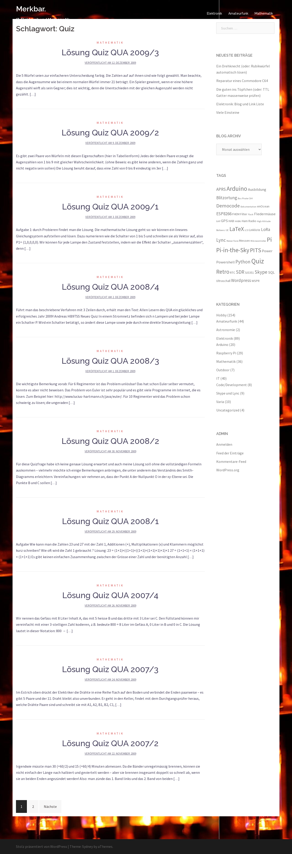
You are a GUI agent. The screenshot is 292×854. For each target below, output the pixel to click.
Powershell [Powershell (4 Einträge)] (225, 262)
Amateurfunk (238, 13)
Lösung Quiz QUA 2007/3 (110, 669)
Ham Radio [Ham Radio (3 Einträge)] (249, 221)
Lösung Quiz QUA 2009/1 (110, 206)
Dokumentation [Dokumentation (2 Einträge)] (248, 206)
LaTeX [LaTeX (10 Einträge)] (236, 229)
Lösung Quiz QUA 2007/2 (110, 743)
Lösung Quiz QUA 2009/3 (110, 52)
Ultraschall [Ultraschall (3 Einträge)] (223, 281)
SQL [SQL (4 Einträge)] (271, 272)
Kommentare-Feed (231, 461)
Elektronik (214, 13)
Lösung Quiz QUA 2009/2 (110, 132)
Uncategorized (227, 410)
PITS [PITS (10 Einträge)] (255, 250)
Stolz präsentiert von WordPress (41, 846)
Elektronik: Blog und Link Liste (240, 104)
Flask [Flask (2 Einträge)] (250, 214)
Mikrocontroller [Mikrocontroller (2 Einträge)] (258, 240)
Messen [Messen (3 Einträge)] (244, 241)
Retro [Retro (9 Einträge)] (222, 271)
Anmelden (224, 444)
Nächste (50, 806)
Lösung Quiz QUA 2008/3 (110, 361)
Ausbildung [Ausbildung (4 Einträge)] (257, 189)
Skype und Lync (227, 393)
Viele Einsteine (227, 112)
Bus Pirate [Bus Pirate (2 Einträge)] (243, 198)
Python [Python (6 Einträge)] (242, 262)
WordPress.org (227, 470)
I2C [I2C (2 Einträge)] (227, 230)
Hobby (221, 315)
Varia (220, 401)
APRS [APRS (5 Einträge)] (221, 189)
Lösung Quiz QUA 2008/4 (110, 287)
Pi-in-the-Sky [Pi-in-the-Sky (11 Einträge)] (232, 250)
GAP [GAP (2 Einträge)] (218, 221)
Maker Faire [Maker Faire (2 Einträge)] (232, 240)
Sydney (87, 846)
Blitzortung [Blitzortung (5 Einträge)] (226, 197)
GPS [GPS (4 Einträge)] (224, 220)
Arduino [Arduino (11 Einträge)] (237, 188)
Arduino (222, 344)
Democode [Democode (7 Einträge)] (228, 205)
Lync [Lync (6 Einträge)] (221, 240)
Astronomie (225, 329)
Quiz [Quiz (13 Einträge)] (257, 261)
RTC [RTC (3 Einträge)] (232, 273)
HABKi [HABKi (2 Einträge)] (238, 221)
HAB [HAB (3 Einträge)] (231, 221)
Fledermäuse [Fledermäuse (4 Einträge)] (265, 213)
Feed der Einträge (230, 453)
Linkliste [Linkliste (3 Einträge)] (254, 230)
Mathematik (264, 13)
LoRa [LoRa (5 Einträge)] (265, 229)
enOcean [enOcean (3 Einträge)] (263, 206)
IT (218, 378)
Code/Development (231, 384)
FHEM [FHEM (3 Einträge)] (236, 214)
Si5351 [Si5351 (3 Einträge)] (249, 273)
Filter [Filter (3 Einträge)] (243, 214)
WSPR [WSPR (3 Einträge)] (256, 281)
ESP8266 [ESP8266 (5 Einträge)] (224, 213)
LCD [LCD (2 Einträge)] (246, 230)
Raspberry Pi (226, 353)
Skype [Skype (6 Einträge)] (261, 272)
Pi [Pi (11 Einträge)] (269, 239)
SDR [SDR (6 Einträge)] (240, 272)
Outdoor (222, 370)
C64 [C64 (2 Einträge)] (251, 198)
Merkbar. (31, 9)
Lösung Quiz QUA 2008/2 (110, 441)
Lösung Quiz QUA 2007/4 (110, 595)
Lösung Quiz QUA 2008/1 (110, 521)
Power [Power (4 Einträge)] (267, 250)
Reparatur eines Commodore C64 (242, 80)
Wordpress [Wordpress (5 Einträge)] (241, 280)
